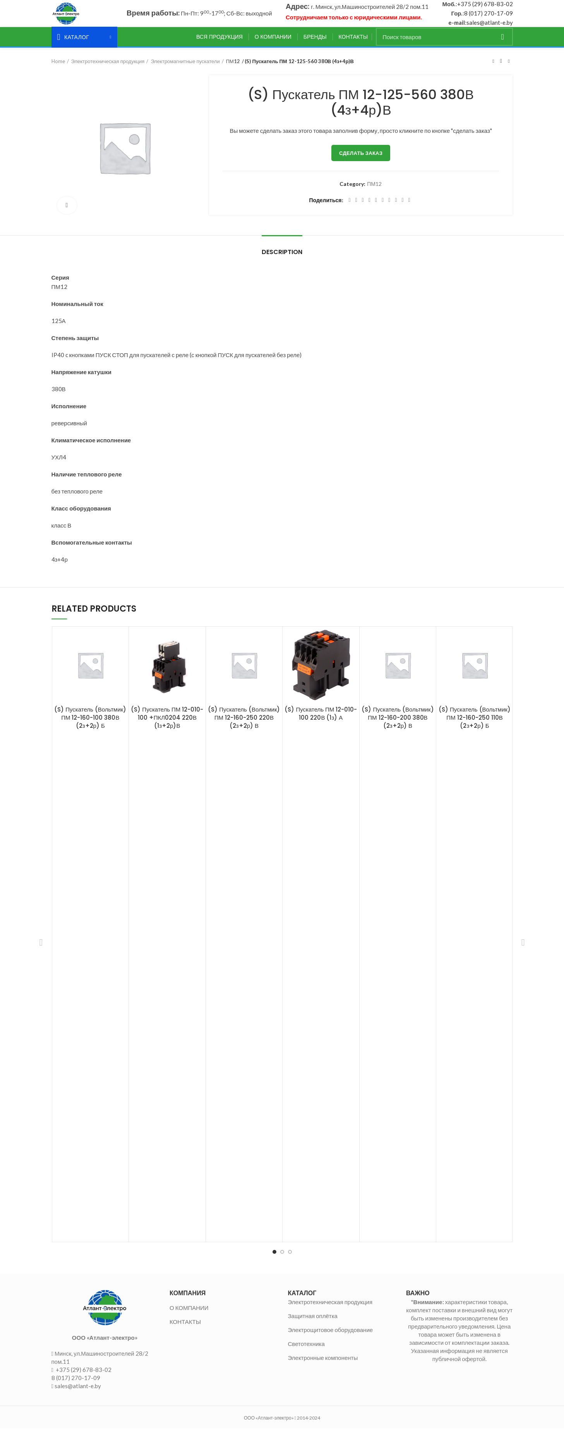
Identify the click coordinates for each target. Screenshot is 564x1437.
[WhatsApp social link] (389, 208)
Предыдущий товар (493, 69)
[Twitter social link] (356, 208)
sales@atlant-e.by (489, 26)
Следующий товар (508, 69)
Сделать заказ (360, 161)
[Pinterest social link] (369, 208)
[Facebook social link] (349, 208)
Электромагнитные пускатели (185, 69)
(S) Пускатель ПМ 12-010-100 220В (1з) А (321, 721)
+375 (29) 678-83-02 (485, 8)
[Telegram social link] (402, 208)
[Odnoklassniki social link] (382, 208)
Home (58, 69)
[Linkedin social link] (376, 208)
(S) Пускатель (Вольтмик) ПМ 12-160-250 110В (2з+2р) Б (475, 725)
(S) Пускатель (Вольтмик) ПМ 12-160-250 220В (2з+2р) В (244, 725)
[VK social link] (396, 208)
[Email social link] (363, 208)
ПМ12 (233, 69)
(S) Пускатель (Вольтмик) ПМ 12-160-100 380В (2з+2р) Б (90, 725)
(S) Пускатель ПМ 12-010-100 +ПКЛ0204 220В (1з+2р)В (167, 725)
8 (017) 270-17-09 (488, 17)
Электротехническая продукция (108, 69)
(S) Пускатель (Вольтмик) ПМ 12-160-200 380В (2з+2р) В (398, 725)
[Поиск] (444, 45)
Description (282, 260)
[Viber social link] (409, 208)
